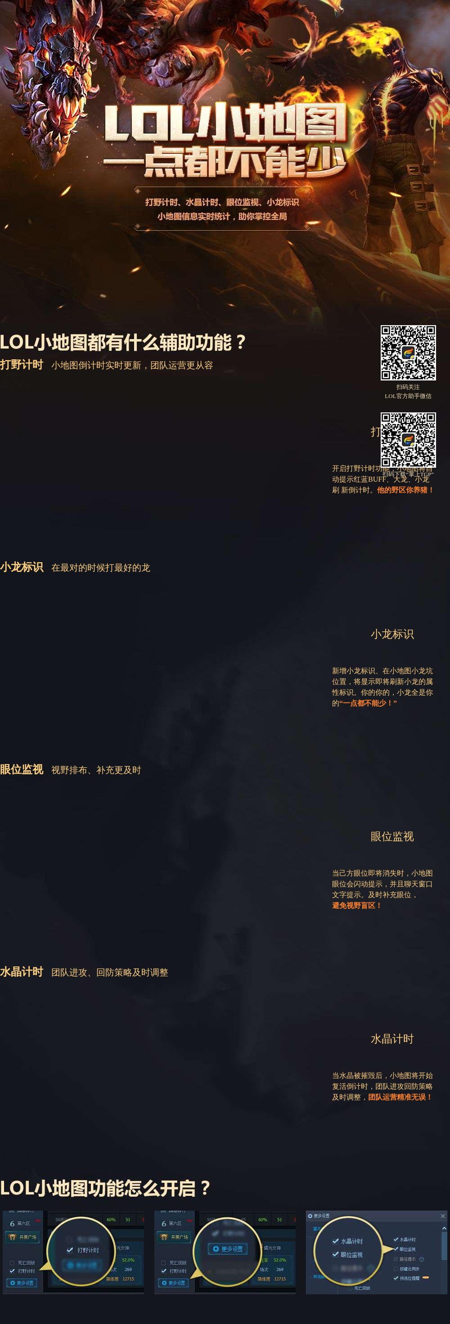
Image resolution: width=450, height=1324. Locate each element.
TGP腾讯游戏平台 (49, 23)
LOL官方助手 (128, 23)
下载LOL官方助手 (221, 270)
